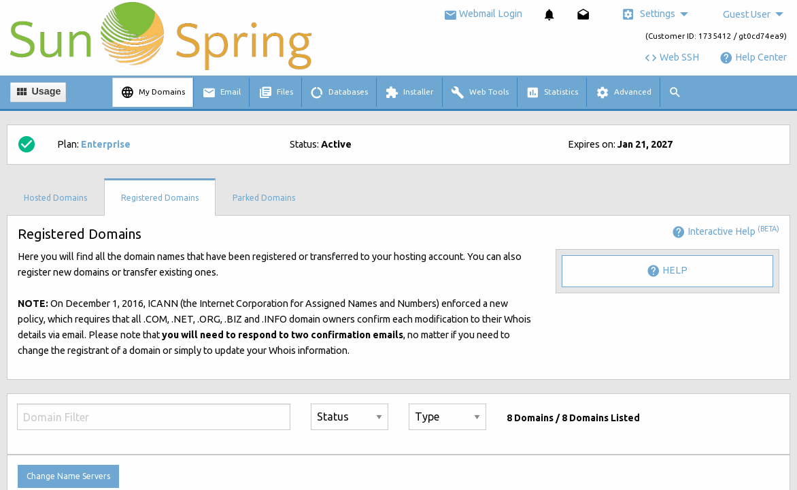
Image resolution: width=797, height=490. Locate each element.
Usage (38, 92)
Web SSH (671, 57)
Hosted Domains (55, 197)
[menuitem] (549, 14)
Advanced (623, 92)
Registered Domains (160, 197)
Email (221, 92)
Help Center (753, 57)
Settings (648, 14)
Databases (339, 92)
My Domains (152, 92)
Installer (409, 92)
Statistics (552, 92)
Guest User (746, 14)
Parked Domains (264, 197)
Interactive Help (725, 231)
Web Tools (480, 92)
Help (667, 271)
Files (275, 92)
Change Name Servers (68, 476)
